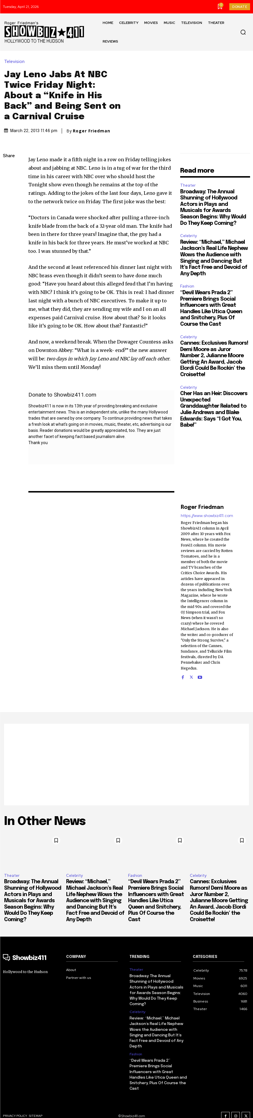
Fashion (187, 286)
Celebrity (188, 235)
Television (15, 61)
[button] (243, 32)
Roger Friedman (91, 131)
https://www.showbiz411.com (207, 515)
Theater (188, 185)
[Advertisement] (126, 764)
